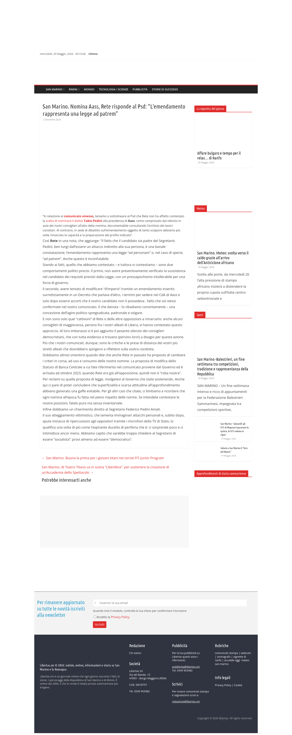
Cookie (238, 685)
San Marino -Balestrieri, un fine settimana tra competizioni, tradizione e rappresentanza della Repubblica (222, 366)
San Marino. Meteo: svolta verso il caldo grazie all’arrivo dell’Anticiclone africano (222, 257)
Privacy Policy (120, 617)
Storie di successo (165, 89)
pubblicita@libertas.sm (186, 666)
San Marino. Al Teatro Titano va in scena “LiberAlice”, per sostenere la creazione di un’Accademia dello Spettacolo (105, 470)
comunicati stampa (226, 653)
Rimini (73, 89)
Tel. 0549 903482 (139, 691)
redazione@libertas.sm (186, 701)
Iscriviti (99, 624)
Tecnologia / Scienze (113, 89)
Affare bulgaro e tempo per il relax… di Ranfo (219, 155)
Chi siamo (135, 653)
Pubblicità (140, 89)
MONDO (89, 89)
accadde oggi (232, 660)
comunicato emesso (78, 216)
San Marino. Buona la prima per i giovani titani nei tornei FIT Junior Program (103, 458)
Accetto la (102, 617)
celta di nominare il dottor (74, 221)
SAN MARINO (54, 89)
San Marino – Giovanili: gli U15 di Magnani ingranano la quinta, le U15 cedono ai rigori (234, 429)
